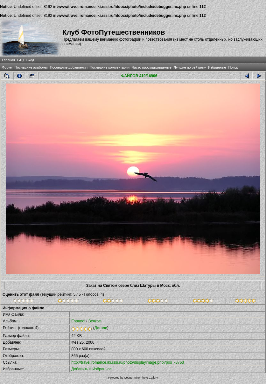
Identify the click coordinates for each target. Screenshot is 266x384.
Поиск (233, 67)
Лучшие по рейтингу (190, 67)
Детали (100, 328)
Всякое (94, 321)
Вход (30, 60)
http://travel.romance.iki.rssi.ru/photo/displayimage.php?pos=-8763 (127, 362)
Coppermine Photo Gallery (141, 377)
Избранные (217, 67)
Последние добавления (69, 67)
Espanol (78, 321)
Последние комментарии (110, 67)
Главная (8, 60)
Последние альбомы (31, 67)
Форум (7, 67)
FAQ (20, 60)
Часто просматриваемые (152, 67)
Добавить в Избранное (91, 369)
